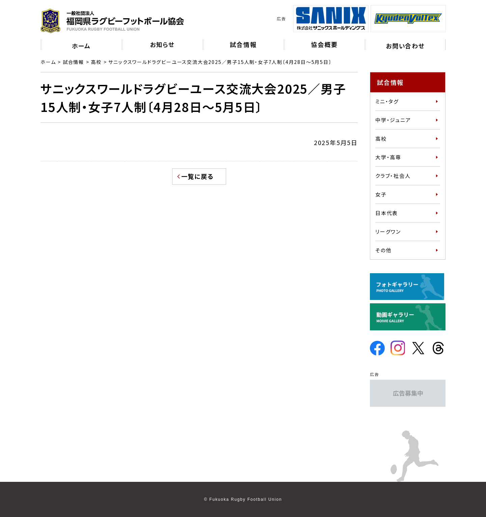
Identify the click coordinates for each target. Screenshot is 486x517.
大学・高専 (388, 157)
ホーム (81, 45)
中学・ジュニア (393, 119)
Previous (288, 18)
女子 (381, 194)
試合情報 (73, 61)
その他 (383, 250)
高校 (96, 61)
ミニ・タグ (387, 101)
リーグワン (388, 231)
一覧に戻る (197, 176)
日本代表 (386, 212)
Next (450, 18)
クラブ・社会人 (393, 175)
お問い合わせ (405, 45)
